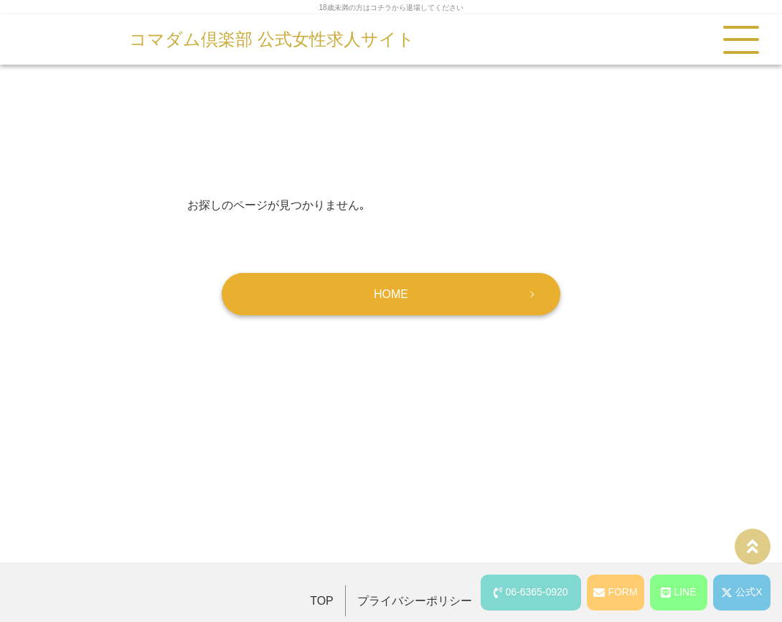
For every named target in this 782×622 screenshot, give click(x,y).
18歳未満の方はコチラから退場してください (391, 7)
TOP (322, 601)
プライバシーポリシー (414, 601)
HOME (391, 294)
